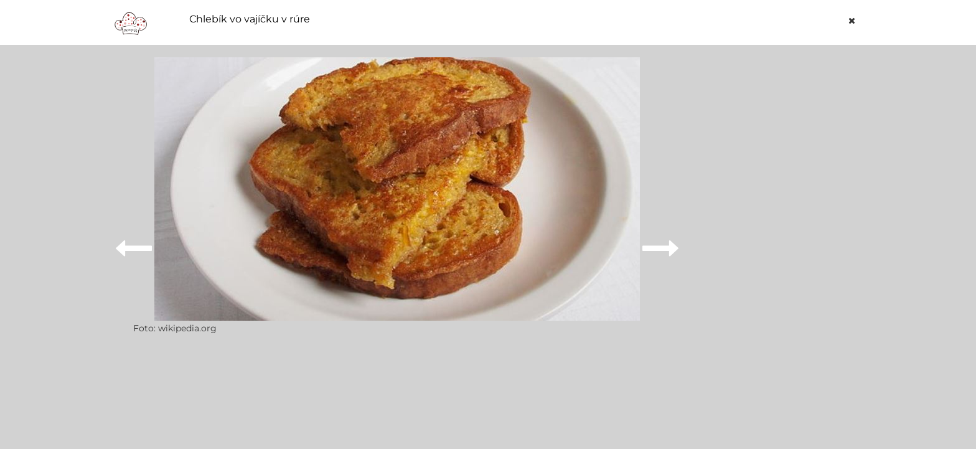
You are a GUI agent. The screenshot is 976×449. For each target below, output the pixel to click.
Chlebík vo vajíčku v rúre (249, 19)
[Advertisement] (783, 244)
